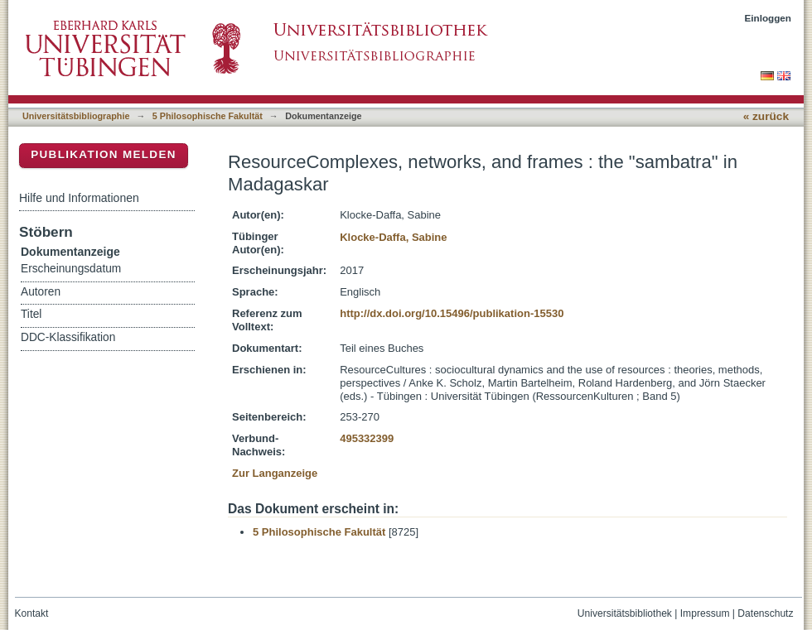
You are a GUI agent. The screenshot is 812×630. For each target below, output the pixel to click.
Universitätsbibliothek (625, 613)
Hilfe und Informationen (79, 197)
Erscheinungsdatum (71, 268)
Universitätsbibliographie (75, 116)
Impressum (705, 613)
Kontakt (32, 613)
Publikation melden (103, 154)
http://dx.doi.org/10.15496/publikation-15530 (451, 313)
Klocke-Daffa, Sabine (393, 237)
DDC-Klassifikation (68, 337)
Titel (31, 314)
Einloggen (768, 17)
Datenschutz (765, 613)
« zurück (766, 116)
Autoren (40, 292)
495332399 (367, 438)
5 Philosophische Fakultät (207, 116)
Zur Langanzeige (274, 473)
